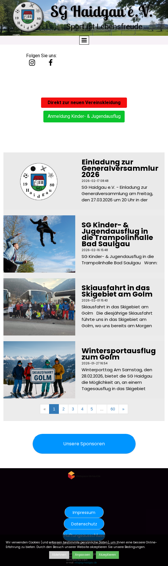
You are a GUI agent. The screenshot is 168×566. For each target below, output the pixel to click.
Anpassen (82, 555)
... (101, 409)
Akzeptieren (107, 555)
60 (113, 409)
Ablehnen (59, 555)
